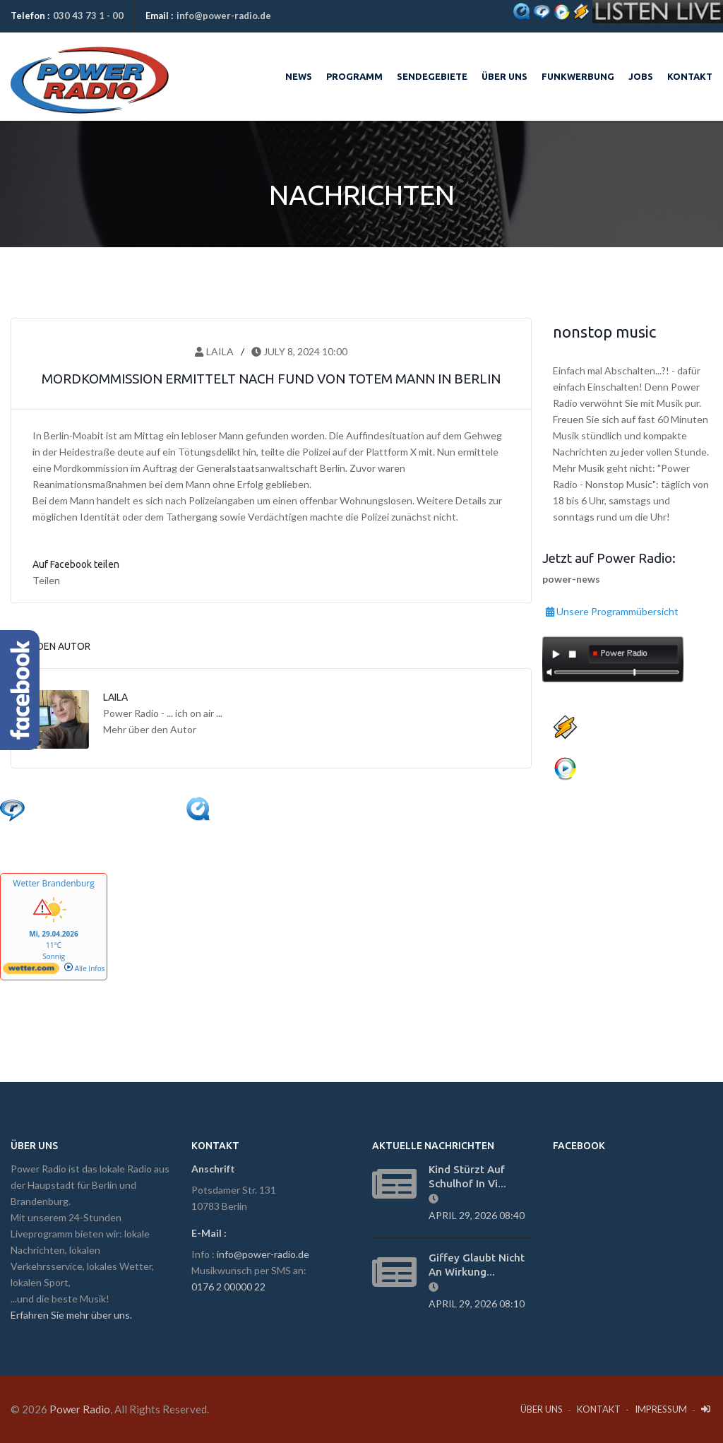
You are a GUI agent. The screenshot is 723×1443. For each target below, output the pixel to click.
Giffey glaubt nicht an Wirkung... (477, 1265)
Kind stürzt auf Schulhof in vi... (467, 1176)
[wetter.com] (31, 971)
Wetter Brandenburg (53, 883)
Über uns (504, 76)
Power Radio (79, 1409)
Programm (354, 76)
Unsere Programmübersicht (612, 609)
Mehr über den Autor (149, 729)
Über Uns (541, 1409)
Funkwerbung (578, 76)
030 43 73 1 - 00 (88, 15)
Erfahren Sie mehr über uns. (71, 1315)
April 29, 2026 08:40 (479, 1215)
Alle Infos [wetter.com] (84, 968)
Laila (214, 351)
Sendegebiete (432, 76)
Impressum (661, 1409)
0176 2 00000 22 (228, 1287)
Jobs (640, 76)
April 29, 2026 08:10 (479, 1303)
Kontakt (689, 76)
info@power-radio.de (224, 15)
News (298, 76)
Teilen (46, 580)
